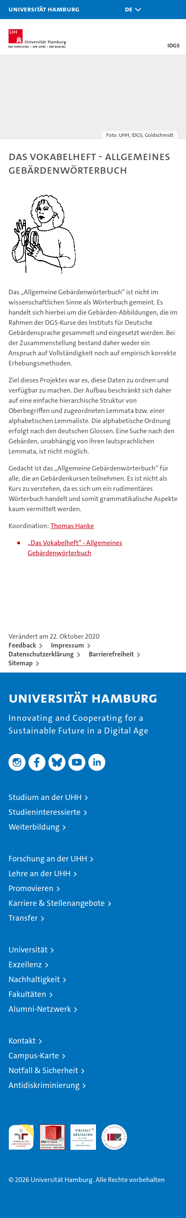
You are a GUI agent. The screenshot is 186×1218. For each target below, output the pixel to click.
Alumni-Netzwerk (39, 1009)
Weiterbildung (33, 827)
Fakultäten (27, 994)
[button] (130, 9)
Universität (28, 949)
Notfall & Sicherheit (43, 1070)
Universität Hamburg (43, 9)
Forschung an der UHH (47, 858)
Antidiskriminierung (43, 1085)
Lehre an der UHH (39, 873)
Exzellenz (25, 964)
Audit (47, 1128)
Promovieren (31, 888)
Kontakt (22, 1040)
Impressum (67, 645)
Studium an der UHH (45, 797)
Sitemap (20, 663)
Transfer (23, 918)
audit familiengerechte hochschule (21, 1137)
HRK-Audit (78, 1133)
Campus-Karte (33, 1055)
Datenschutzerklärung (41, 654)
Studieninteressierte (44, 812)
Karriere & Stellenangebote (56, 903)
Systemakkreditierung (114, 1128)
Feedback (22, 645)
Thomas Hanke (72, 525)
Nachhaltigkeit (34, 979)
